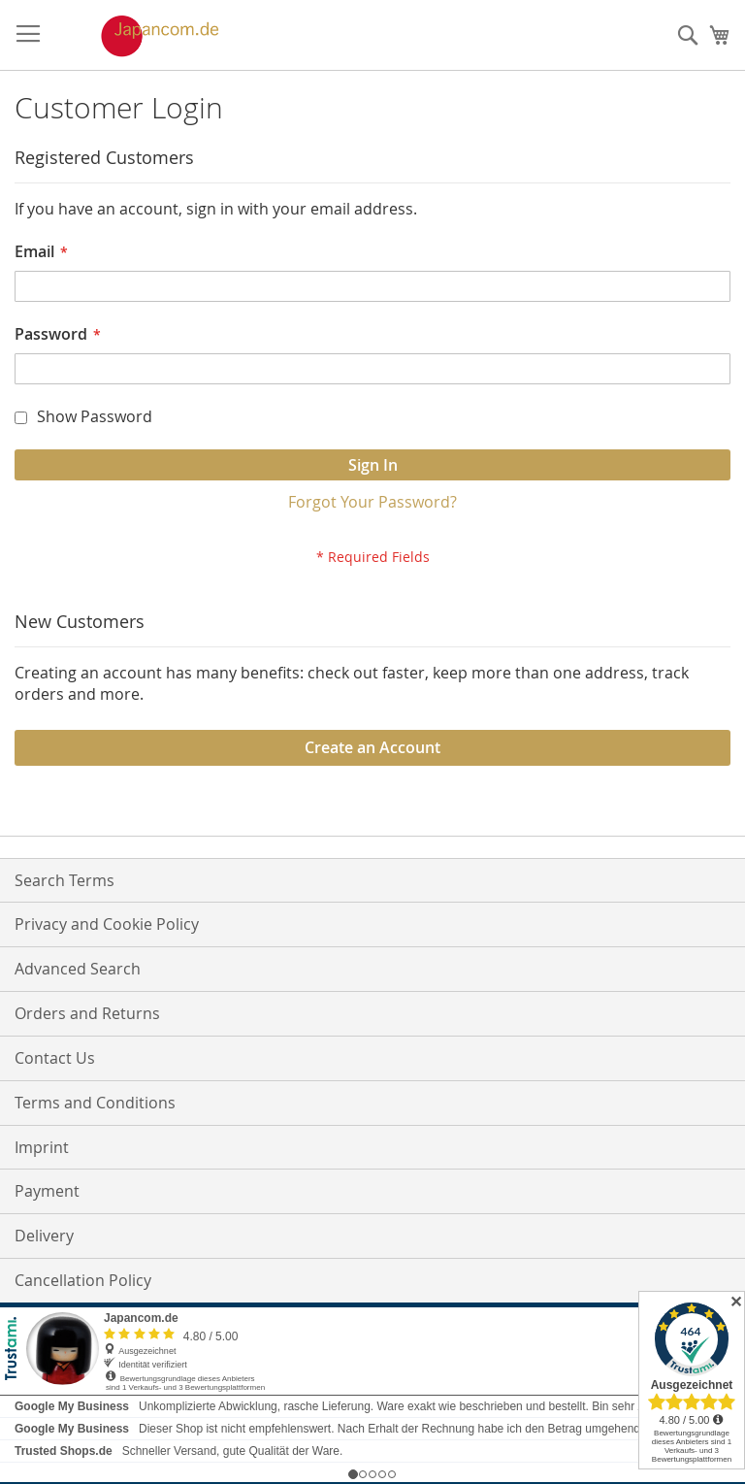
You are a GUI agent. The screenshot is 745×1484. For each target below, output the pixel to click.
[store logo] (139, 36)
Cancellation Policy (83, 1280)
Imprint (42, 1147)
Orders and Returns (87, 1013)
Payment (47, 1191)
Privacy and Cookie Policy (107, 924)
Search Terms (64, 880)
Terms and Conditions (95, 1102)
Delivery (44, 1235)
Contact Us (55, 1058)
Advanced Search (78, 968)
